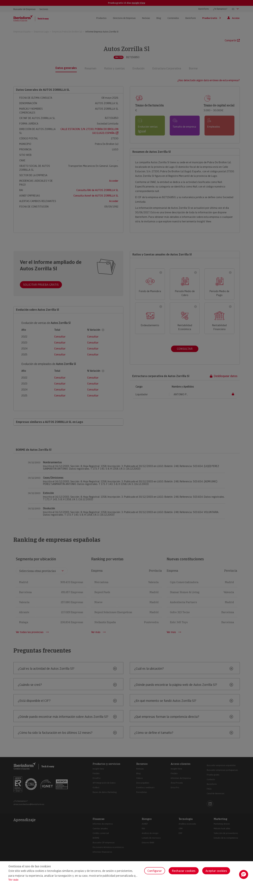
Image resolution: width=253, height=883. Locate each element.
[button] (243, 874)
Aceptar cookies (216, 871)
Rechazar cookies (183, 871)
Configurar (154, 871)
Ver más (13, 879)
